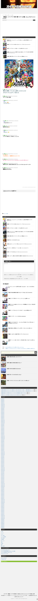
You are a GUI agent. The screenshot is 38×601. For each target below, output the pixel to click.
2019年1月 (2, 514)
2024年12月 (3, 420)
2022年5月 (2, 461)
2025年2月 (2, 417)
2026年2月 (2, 401)
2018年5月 (2, 524)
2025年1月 (2, 418)
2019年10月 (3, 502)
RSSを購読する (4, 561)
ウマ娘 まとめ (3, 559)
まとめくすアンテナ (4, 553)
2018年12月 (3, 515)
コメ (34, 20)
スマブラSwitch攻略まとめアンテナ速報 (8, 551)
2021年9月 (2, 471)
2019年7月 (2, 506)
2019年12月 (3, 499)
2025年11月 (3, 405)
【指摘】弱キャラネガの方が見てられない (13, 374)
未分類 (2, 543)
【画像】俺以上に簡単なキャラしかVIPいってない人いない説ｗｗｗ (20, 328)
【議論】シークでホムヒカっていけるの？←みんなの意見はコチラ (20, 310)
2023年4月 (2, 446)
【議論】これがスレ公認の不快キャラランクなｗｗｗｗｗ (18, 334)
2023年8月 (2, 441)
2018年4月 (2, 526)
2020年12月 (3, 483)
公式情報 (2, 539)
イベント (2, 532)
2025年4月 (2, 414)
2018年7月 (2, 522)
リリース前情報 (3, 536)
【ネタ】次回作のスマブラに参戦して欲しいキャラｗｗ (14, 347)
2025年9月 (2, 408)
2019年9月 (2, 503)
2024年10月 (3, 422)
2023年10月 (3, 438)
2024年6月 (2, 428)
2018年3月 (2, 527)
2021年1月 (2, 482)
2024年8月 (2, 425)
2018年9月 (2, 519)
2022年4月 (2, 462)
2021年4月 (2, 478)
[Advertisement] (19, 29)
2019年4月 (2, 510)
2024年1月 (2, 434)
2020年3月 (2, 495)
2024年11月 (3, 421)
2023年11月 (3, 437)
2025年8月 (2, 409)
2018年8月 (2, 520)
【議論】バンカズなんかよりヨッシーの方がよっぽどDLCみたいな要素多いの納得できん (20, 348)
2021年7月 (2, 474)
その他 (2, 531)
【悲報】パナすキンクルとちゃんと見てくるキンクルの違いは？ (17, 380)
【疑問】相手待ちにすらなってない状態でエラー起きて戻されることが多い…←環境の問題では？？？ (17, 389)
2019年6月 (2, 507)
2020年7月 (2, 490)
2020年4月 (2, 494)
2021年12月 (3, 467)
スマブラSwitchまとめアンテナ (6, 552)
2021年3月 (2, 479)
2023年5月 (2, 445)
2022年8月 (2, 457)
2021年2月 (2, 481)
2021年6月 (2, 475)
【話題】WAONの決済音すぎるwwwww (13, 368)
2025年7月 (2, 410)
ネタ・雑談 (6, 213)
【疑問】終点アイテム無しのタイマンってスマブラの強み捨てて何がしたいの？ (13, 392)
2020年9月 (2, 487)
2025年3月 (2, 416)
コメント (6, 263)
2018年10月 (3, 518)
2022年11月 (3, 453)
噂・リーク (2, 540)
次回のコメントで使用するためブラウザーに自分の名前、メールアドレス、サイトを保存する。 (19, 274)
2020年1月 (2, 498)
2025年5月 (2, 413)
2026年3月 (2, 400)
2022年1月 (2, 466)
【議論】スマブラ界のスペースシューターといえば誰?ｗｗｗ (19, 298)
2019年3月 (2, 511)
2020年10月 (3, 486)
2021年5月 (2, 477)
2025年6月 (2, 412)
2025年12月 (3, 404)
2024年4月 (2, 430)
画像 (1, 544)
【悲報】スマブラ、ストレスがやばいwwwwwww (17, 316)
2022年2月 (2, 465)
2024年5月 (2, 429)
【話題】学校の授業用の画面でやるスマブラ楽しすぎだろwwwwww (20, 292)
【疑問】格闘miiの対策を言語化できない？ (14, 362)
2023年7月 (2, 442)
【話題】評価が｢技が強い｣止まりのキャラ (13, 356)
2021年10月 (3, 470)
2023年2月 (2, 449)
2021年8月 (2, 473)
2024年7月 (2, 426)
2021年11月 (3, 469)
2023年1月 (2, 450)
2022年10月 (3, 454)
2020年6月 (2, 491)
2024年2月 (2, 433)
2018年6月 (2, 523)
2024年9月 (2, 424)
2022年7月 (2, 458)
